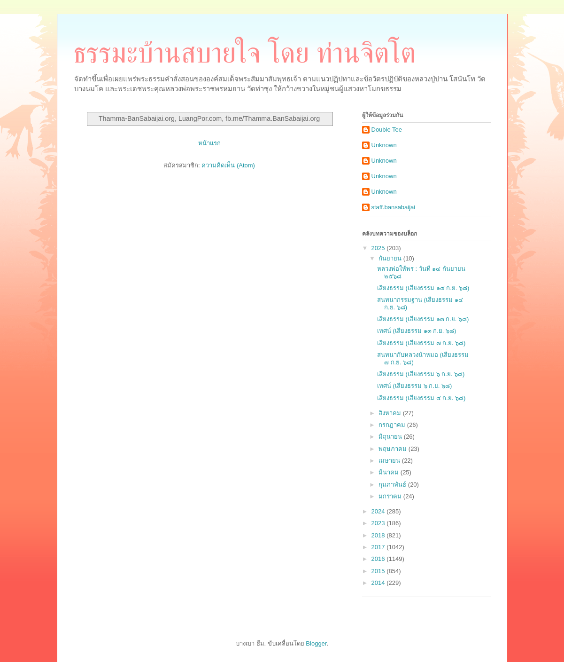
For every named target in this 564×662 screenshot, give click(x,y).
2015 (379, 571)
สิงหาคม (391, 413)
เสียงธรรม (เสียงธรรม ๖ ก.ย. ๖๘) (420, 374)
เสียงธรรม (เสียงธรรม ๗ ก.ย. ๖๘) (421, 343)
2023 (379, 523)
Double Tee (386, 129)
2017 (379, 547)
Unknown (384, 145)
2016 (379, 558)
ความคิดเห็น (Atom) (228, 165)
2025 (379, 248)
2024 (379, 511)
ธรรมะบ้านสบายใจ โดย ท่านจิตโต (244, 53)
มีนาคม (390, 472)
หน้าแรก (209, 143)
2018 (379, 535)
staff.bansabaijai (393, 207)
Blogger (316, 643)
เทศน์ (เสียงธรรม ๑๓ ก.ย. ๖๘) (416, 330)
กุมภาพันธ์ (393, 484)
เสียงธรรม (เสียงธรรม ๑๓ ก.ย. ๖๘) (423, 319)
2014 (379, 582)
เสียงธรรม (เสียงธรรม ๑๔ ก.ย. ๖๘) (423, 288)
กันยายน (391, 258)
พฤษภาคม (394, 448)
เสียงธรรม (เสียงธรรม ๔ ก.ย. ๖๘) (421, 398)
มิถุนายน (391, 436)
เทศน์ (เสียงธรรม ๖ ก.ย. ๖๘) (414, 385)
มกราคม (391, 496)
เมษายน (390, 460)
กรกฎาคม (393, 424)
